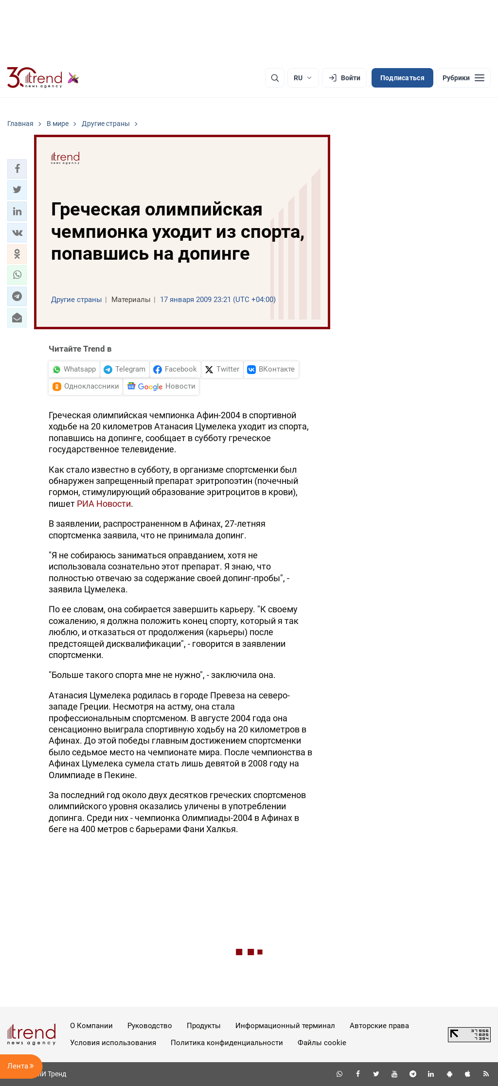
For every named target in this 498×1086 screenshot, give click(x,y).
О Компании (91, 1025)
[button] (17, 168)
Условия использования (113, 1042)
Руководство (149, 1025)
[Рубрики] (463, 78)
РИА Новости (104, 503)
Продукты (204, 1025)
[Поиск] (275, 78)
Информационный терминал (285, 1025)
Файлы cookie (322, 1042)
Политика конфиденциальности (227, 1042)
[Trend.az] (43, 78)
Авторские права (379, 1025)
